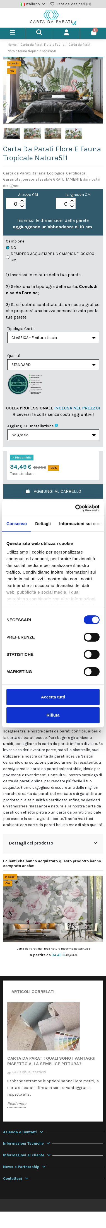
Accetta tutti (53, 697)
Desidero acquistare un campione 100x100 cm (50, 256)
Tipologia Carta (21, 328)
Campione (15, 241)
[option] (53, 1058)
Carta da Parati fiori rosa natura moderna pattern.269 (53, 948)
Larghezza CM (78, 194)
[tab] (53, 843)
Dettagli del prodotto (53, 843)
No (11, 247)
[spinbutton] (15, 203)
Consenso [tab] (16, 523)
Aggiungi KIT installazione (30, 426)
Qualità (13, 355)
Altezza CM (28, 194)
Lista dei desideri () (70, 4)
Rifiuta (53, 715)
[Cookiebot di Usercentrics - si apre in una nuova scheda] (76, 508)
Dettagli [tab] (43, 523)
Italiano (33, 4)
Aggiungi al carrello (53, 491)
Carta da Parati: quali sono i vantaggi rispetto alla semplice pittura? (51, 1060)
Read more (16, 1103)
